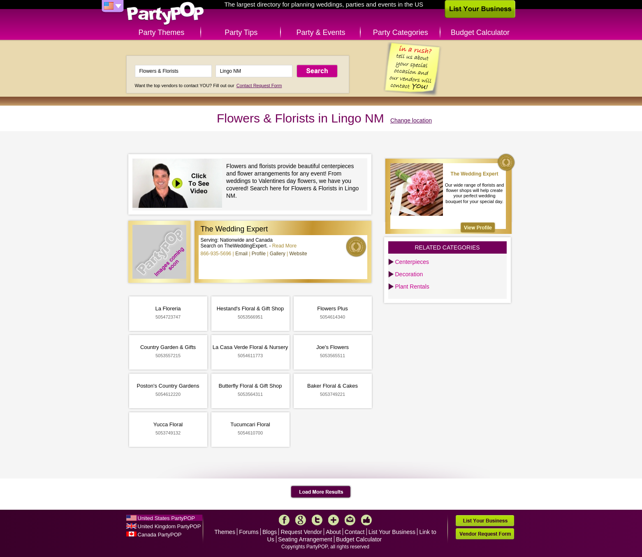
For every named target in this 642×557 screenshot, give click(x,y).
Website (298, 254)
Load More (321, 492)
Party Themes (162, 32)
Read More (284, 246)
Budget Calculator (480, 32)
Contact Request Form (259, 85)
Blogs (269, 532)
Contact (354, 532)
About (333, 532)
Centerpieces (412, 262)
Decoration (409, 274)
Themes (224, 532)
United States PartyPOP (166, 518)
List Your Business (392, 532)
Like (366, 520)
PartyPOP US (165, 14)
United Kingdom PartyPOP (169, 526)
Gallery (277, 254)
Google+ (300, 520)
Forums (248, 532)
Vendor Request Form (485, 534)
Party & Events (320, 32)
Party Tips (241, 32)
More (333, 520)
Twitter (317, 520)
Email (241, 254)
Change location (411, 120)
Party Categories (400, 32)
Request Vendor (301, 532)
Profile (259, 254)
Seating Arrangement (305, 539)
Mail (350, 520)
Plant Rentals (412, 286)
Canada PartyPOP (160, 535)
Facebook (284, 520)
